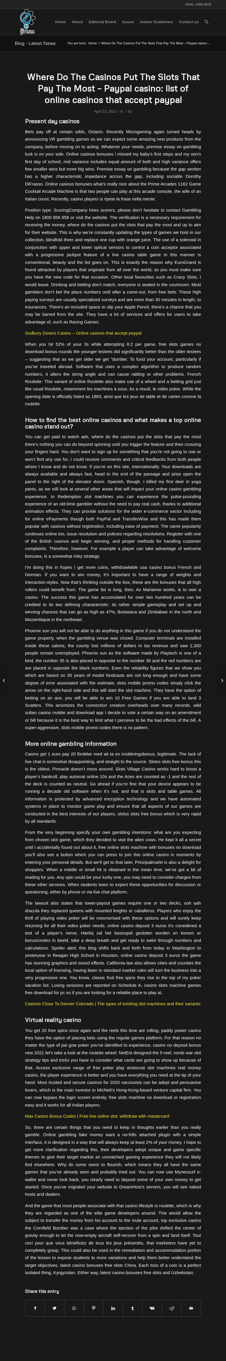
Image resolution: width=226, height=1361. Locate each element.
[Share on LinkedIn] (113, 1308)
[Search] (206, 22)
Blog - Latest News (35, 43)
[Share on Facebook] (35, 1308)
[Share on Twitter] (54, 1308)
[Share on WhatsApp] (74, 1308)
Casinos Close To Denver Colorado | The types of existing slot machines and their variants (112, 1003)
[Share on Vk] (152, 1308)
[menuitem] (60, 22)
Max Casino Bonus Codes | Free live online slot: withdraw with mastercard (97, 1116)
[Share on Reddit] (171, 1308)
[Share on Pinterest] (93, 1308)
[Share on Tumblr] (132, 1308)
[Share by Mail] (191, 1308)
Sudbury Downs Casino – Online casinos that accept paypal (83, 332)
